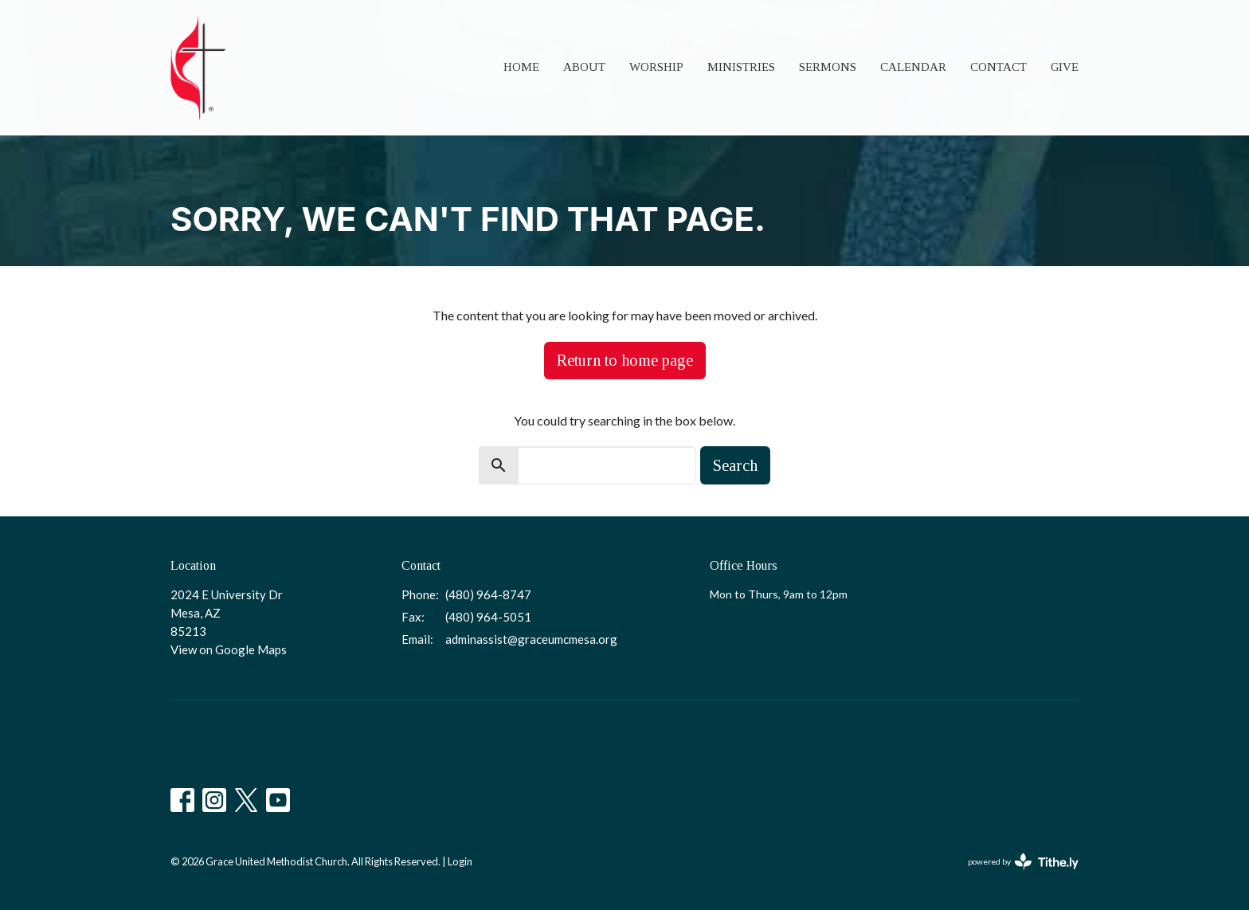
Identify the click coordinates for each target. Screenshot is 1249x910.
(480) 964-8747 (488, 594)
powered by (1023, 862)
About (584, 67)
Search (735, 465)
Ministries (741, 67)
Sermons (827, 67)
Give (1065, 67)
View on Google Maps (228, 649)
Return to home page (625, 360)
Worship (656, 67)
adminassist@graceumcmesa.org (531, 639)
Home (521, 67)
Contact (998, 67)
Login (460, 861)
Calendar (913, 67)
